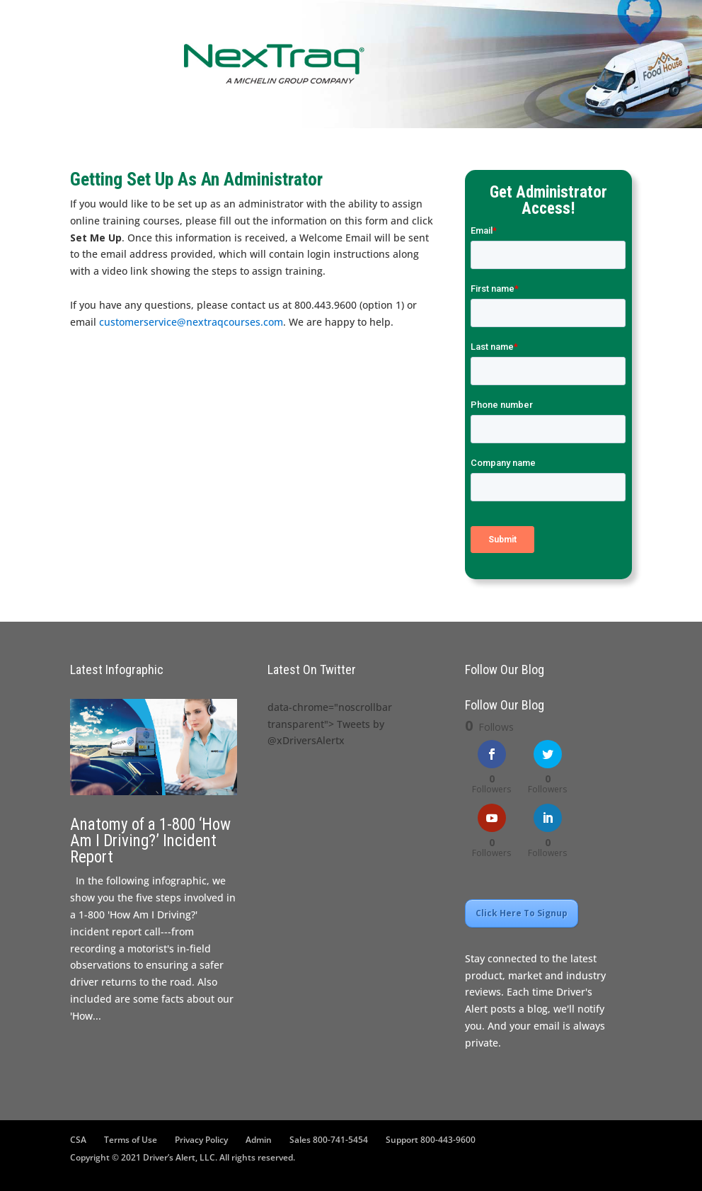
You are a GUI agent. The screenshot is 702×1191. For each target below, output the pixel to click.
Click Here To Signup (522, 913)
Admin (259, 1140)
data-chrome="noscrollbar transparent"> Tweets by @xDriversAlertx (329, 724)
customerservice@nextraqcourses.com (191, 322)
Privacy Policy (201, 1140)
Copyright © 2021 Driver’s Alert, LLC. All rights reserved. (182, 1157)
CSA (78, 1140)
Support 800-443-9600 (431, 1140)
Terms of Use (130, 1140)
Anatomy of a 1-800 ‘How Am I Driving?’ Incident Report (150, 841)
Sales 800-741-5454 (328, 1140)
